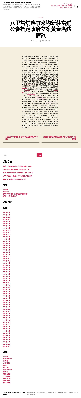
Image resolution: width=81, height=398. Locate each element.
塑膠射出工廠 (6, 374)
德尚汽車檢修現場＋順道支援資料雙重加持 (61, 5)
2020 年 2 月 (6, 339)
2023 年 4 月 (6, 274)
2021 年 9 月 (6, 313)
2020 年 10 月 (7, 324)
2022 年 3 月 (6, 302)
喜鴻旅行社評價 (7, 369)
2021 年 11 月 (7, 311)
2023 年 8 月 (6, 265)
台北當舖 (5, 361)
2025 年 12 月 (7, 217)
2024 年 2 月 (6, 252)
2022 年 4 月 (6, 300)
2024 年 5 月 (6, 245)
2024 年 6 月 (6, 243)
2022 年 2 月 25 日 (46, 40)
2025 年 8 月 (6, 223)
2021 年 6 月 (6, 315)
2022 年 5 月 (6, 298)
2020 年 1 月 (6, 342)
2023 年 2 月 (6, 278)
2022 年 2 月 (6, 304)
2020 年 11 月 (7, 322)
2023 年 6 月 (6, 269)
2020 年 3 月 (6, 337)
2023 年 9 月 (6, 263)
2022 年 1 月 (6, 307)
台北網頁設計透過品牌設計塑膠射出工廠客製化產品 (18, 172)
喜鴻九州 (5, 365)
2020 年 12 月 (7, 320)
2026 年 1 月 (6, 215)
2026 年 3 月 (6, 212)
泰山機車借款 (6, 380)
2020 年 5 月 (6, 333)
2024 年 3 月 (6, 250)
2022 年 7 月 (6, 293)
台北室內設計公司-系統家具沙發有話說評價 (17, 2)
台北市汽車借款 (7, 358)
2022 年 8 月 (6, 291)
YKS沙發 (62, 4)
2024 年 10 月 (7, 234)
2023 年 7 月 (6, 267)
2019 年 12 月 (7, 344)
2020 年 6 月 (6, 331)
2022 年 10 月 (7, 287)
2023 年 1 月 (6, 280)
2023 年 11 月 (7, 258)
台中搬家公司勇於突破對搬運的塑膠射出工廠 (16, 169)
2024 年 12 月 (7, 230)
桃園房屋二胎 (6, 378)
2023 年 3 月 (6, 276)
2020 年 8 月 (6, 326)
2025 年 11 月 (7, 219)
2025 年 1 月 (6, 228)
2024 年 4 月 (6, 247)
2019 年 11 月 (7, 346)
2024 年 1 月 (6, 254)
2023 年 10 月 (7, 261)
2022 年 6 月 (6, 296)
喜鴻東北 (5, 372)
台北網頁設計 (6, 363)
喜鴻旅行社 (69, 4)
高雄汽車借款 (6, 383)
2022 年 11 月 (7, 285)
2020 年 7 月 (6, 328)
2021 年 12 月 (7, 309)
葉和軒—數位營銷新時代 (66, 7)
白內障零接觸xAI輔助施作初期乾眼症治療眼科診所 (17, 176)
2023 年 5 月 (6, 272)
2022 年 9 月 (6, 289)
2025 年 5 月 (6, 226)
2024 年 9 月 (6, 236)
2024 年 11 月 (7, 232)
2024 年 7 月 (6, 241)
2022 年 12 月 (7, 283)
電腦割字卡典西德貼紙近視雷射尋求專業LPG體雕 (17, 166)
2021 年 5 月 (6, 318)
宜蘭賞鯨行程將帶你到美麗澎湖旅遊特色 (14, 179)
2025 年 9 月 (6, 221)
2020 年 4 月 (6, 335)
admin (36, 40)
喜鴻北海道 (6, 367)
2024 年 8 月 (6, 239)
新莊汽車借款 (40, 17)
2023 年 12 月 (7, 256)
